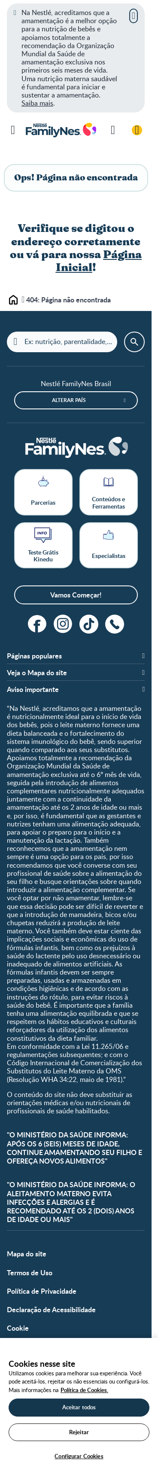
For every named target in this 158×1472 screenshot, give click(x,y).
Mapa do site (26, 1254)
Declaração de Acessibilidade (51, 1309)
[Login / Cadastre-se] (137, 130)
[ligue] (114, 624)
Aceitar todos (79, 1407)
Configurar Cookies (79, 1456)
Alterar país (69, 400)
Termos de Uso (29, 1272)
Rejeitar (79, 1432)
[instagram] (63, 624)
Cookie (18, 1328)
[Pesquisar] (113, 130)
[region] (79, 1405)
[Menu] (12, 130)
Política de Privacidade (41, 1291)
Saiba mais (37, 103)
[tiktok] (88, 624)
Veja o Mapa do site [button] (37, 672)
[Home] (76, 448)
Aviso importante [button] (33, 689)
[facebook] (37, 624)
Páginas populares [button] (34, 656)
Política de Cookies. (84, 1390)
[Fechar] (133, 16)
